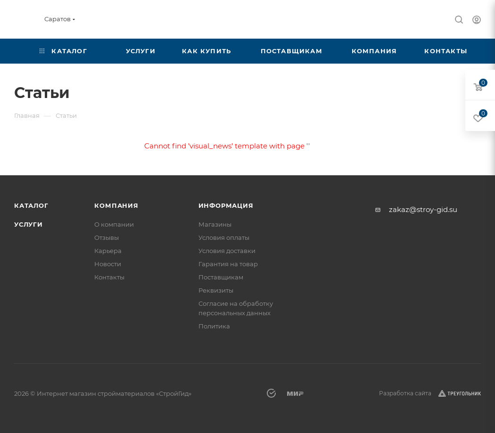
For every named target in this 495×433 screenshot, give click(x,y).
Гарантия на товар (228, 264)
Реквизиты (215, 290)
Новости (107, 264)
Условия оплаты (223, 237)
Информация (226, 205)
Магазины (214, 224)
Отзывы (106, 237)
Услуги (28, 224)
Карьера (108, 250)
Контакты (109, 277)
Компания (116, 205)
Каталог (31, 205)
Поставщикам (220, 277)
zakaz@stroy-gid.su (423, 209)
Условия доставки (227, 250)
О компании (114, 224)
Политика (214, 326)
